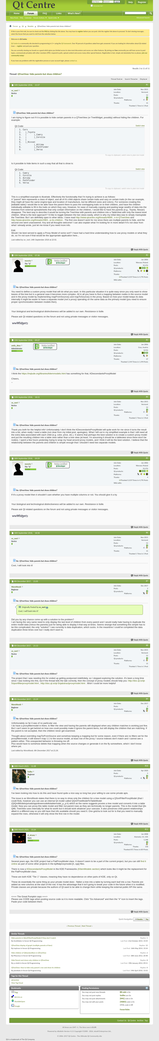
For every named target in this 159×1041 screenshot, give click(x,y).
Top (147, 919)
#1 (147, 84)
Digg (16, 992)
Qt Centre (14, 43)
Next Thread (86, 926)
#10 (146, 766)
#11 (146, 829)
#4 (147, 397)
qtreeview (15, 980)
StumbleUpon (20, 1001)
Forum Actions (39, 18)
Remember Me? (97, 6)
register (19, 46)
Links (58, 13)
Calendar (28, 18)
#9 (147, 699)
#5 (147, 458)
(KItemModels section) (89, 869)
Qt (23, 26)
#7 (147, 581)
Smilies (122, 995)
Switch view (140, 126)
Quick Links (52, 18)
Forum (30, 13)
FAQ (21, 18)
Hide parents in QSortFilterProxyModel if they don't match (33, 938)
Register (142, 2)
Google (17, 1006)
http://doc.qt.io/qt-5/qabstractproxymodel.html (63, 683)
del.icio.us (18, 997)
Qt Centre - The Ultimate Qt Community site (85, 1036)
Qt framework (66, 43)
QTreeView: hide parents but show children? (40, 74)
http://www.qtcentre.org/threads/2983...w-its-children (37, 220)
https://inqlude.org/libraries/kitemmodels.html (44, 373)
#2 (147, 255)
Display (142, 79)
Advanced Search (143, 18)
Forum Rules (125, 1009)
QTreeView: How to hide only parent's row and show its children (35, 967)
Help (130, 2)
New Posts (14, 18)
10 (120, 277)
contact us (73, 61)
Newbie (30, 26)
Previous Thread (74, 926)
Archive (140, 1020)
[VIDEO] (123, 1002)
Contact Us (121, 1020)
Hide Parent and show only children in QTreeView (30, 960)
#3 (147, 340)
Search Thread (130, 79)
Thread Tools (116, 79)
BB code (123, 992)
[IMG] (122, 998)
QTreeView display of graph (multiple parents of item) (31, 945)
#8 (147, 645)
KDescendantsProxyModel (40, 869)
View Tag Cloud (17, 983)
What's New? (74, 13)
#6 (147, 532)
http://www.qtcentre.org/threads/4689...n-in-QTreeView (103, 217)
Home (16, 13)
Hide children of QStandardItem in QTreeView (28, 953)
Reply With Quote (139, 250)
